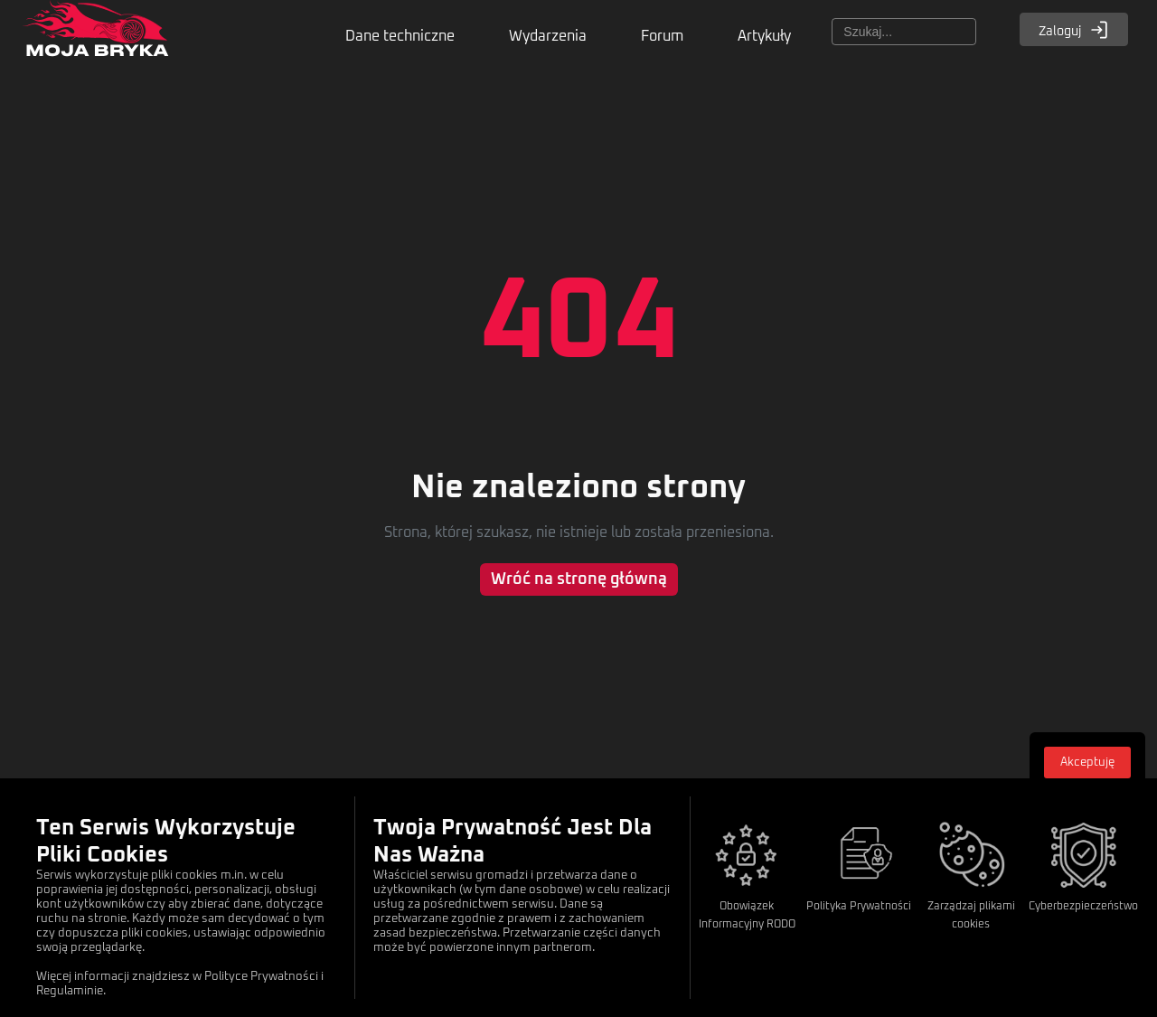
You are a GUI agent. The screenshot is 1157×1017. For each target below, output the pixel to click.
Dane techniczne (400, 36)
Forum (662, 36)
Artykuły (764, 36)
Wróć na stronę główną (579, 579)
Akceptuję (1087, 762)
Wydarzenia (548, 36)
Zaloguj (1074, 30)
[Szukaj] (904, 31)
